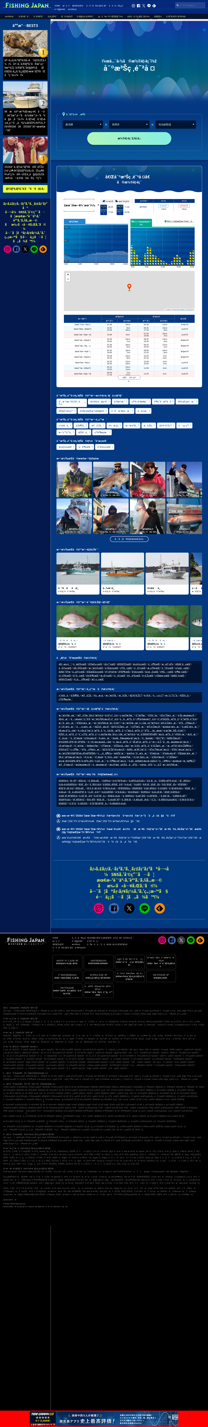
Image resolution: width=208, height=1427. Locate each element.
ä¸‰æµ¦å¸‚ (37, 1022)
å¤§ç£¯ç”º (106, 1158)
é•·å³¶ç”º (97, 1154)
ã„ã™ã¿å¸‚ (47, 1022)
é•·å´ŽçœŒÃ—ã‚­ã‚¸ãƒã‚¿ (83, 1126)
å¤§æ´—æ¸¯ (35, 1042)
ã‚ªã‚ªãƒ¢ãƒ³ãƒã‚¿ (99, 805)
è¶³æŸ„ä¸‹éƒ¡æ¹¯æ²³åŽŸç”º (104, 1025)
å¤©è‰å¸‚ (8, 1161)
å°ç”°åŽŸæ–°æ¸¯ (97, 1036)
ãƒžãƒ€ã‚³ (63, 805)
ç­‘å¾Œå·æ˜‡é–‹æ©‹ (52, 1188)
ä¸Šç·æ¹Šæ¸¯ (158, 1036)
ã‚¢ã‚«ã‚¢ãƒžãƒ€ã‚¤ (68, 786)
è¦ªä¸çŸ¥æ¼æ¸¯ (91, 751)
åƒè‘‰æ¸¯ (152, 1191)
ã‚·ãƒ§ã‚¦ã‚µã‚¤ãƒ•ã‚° (168, 801)
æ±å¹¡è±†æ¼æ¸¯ (89, 1188)
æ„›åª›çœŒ (106, 677)
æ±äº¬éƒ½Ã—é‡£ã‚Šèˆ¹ (76, 1059)
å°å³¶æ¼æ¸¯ (190, 1188)
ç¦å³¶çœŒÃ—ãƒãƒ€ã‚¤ (194, 1087)
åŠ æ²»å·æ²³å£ (142, 743)
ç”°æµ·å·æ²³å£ (134, 732)
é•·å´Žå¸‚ (35, 1151)
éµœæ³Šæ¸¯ (126, 758)
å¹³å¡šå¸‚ (201, 1025)
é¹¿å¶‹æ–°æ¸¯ (146, 1036)
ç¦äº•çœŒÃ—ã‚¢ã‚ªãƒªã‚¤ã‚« (186, 1096)
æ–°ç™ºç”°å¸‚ (65, 434)
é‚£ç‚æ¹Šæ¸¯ (8, 1042)
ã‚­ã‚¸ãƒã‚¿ (152, 782)
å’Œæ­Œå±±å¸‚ (113, 1022)
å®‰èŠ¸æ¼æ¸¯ (186, 403)
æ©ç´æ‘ (195, 1158)
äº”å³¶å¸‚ (39, 1158)
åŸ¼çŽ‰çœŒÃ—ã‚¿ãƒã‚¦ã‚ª (98, 1090)
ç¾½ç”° (6, 1183)
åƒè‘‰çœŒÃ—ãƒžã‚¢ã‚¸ (184, 1090)
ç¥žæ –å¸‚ (142, 1025)
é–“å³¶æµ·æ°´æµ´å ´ (117, 762)
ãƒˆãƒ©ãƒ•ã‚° (79, 801)
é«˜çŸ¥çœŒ (65, 677)
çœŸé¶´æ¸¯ (122, 1036)
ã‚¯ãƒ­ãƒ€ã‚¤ (128, 797)
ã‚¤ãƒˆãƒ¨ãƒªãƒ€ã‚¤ (68, 797)
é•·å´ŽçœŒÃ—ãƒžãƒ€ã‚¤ (62, 1126)
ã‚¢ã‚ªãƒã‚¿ (100, 797)
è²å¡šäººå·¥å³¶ (116, 1172)
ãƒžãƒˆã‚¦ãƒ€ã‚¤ (171, 793)
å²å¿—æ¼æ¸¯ (190, 1036)
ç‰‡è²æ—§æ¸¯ (152, 1039)
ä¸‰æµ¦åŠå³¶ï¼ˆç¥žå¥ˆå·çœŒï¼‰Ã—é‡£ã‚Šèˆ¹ (181, 1050)
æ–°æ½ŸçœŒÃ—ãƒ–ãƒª (166, 1093)
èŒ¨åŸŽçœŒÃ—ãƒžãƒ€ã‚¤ (13, 1090)
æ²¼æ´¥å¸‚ (133, 1022)
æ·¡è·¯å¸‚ (120, 1151)
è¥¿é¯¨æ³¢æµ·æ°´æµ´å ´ (71, 758)
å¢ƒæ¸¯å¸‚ (14, 1028)
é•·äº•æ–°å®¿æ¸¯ (138, 1039)
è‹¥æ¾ (161, 1180)
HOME (57, 6)
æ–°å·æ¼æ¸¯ (67, 724)
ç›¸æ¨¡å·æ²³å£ (193, 1177)
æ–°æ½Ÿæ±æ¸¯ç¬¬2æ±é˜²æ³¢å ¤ (140, 724)
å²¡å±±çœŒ (137, 673)
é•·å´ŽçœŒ (147, 677)
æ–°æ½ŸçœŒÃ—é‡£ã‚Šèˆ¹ (14, 1062)
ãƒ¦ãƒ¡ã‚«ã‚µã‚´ (114, 797)
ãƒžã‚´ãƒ (101, 801)
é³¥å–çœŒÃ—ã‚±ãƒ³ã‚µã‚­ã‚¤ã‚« (85, 1108)
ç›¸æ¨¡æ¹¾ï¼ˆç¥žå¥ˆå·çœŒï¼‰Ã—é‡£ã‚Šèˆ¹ (21, 1053)
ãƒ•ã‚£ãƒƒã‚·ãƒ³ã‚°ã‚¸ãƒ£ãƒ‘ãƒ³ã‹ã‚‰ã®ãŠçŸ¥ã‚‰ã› (110, 938)
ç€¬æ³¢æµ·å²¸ (66, 747)
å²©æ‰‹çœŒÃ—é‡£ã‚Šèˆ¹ (14, 1068)
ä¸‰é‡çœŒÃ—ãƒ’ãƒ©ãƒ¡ (174, 1099)
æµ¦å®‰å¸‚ (134, 1154)
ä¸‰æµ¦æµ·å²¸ (180, 1177)
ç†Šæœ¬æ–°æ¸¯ (178, 1191)
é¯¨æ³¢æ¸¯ (79, 747)
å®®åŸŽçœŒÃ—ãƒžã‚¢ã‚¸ (109, 1087)
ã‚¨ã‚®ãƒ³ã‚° (38, 16)
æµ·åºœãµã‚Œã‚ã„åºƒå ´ (123, 766)
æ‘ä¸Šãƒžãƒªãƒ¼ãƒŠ (147, 735)
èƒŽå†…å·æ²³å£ (68, 735)
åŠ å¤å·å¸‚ (195, 1161)
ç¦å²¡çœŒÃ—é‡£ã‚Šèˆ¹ (33, 1059)
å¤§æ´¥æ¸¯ (184, 1172)
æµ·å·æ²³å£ (166, 735)
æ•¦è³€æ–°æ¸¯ (195, 1183)
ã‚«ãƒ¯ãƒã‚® (85, 797)
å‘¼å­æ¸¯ (169, 1180)
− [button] (68, 281)
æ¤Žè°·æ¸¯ (119, 754)
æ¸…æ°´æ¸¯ (86, 1177)
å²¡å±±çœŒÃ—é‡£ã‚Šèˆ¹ (35, 1065)
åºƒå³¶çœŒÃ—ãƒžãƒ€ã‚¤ (92, 1111)
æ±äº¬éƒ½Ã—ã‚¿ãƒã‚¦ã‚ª (32, 1093)
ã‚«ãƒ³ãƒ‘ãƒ (153, 797)
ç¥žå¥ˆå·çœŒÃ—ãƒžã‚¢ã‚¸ (75, 1093)
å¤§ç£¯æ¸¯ (118, 1188)
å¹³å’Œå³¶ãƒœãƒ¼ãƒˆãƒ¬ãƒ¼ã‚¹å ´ (44, 1180)
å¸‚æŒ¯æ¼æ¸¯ (190, 728)
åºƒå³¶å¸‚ (60, 1025)
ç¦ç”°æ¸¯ (37, 1177)
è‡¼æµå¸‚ (149, 1158)
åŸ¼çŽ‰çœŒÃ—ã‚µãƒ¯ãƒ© (76, 1090)
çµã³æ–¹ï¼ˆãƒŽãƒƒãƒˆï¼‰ (110, 16)
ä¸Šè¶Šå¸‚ (80, 427)
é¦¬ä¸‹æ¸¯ (89, 758)
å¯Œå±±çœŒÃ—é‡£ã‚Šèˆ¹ (185, 1065)
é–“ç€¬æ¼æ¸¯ (66, 728)
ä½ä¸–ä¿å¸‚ (21, 1158)
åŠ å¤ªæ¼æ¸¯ (129, 1172)
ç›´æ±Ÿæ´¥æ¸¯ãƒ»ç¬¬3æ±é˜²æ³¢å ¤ (117, 735)
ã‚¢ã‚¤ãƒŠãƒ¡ (108, 793)
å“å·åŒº (88, 1025)
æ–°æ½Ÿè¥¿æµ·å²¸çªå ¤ (105, 720)
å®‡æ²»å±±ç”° (66, 412)
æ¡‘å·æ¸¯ (192, 735)
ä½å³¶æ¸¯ (7, 1039)
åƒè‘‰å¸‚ (64, 1161)
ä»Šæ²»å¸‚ (75, 1158)
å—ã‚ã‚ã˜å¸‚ (98, 1164)
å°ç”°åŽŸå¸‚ (90, 1022)
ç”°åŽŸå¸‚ (140, 1158)
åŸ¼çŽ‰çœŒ (76, 1011)
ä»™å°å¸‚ (72, 1161)
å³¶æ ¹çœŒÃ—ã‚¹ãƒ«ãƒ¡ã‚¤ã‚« (186, 1108)
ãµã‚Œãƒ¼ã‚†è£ (194, 1180)
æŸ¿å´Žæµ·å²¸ (154, 728)
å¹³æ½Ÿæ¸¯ (177, 1039)
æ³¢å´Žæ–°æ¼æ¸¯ (84, 1180)
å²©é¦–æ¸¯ (180, 735)
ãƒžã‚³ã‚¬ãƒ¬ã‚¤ (66, 789)
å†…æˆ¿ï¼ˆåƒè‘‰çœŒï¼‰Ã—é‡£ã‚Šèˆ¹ (102, 1056)
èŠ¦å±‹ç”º (17, 1161)
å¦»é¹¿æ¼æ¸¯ (105, 1191)
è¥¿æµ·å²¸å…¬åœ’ (67, 732)
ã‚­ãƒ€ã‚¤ (107, 782)
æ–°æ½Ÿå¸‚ (131, 427)
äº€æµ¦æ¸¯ (51, 1194)
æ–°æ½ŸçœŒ (96, 669)
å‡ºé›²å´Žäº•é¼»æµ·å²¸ (114, 751)
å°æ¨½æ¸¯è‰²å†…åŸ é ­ (69, 404)
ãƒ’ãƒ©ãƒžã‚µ (124, 789)
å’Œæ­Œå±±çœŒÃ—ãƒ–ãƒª (37, 1108)
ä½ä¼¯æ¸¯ (128, 1188)
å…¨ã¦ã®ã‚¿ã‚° (116, 6)
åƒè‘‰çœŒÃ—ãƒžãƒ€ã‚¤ (143, 1090)
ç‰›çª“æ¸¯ (66, 1188)
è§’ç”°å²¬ (160, 739)
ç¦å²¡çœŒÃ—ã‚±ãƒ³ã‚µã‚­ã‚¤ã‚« (140, 1121)
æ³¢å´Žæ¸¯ (103, 1042)
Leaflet (168, 311)
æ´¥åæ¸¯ (76, 1188)
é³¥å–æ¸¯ (38, 1188)
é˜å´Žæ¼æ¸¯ (29, 1036)
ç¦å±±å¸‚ (115, 1154)
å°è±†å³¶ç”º (42, 1154)
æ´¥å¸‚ (141, 1154)
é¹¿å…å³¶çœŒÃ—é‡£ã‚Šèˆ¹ (142, 1065)
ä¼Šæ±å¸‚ (169, 1022)
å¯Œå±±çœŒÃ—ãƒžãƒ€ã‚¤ (39, 1096)
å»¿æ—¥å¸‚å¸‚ (128, 1161)
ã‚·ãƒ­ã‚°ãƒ (166, 797)
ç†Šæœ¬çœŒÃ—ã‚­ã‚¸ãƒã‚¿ (175, 1126)
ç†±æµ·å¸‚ (79, 1025)
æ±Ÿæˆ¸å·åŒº (121, 1025)
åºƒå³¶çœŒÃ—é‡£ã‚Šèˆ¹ (183, 1059)
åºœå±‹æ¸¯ (155, 754)
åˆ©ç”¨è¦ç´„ (93, 941)
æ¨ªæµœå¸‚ (27, 1022)
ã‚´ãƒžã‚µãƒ (95, 782)
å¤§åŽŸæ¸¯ (17, 1036)
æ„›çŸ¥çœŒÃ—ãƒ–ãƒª (70, 1099)
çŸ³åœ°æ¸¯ (106, 747)
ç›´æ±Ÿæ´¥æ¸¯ (127, 717)
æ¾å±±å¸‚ (106, 1154)
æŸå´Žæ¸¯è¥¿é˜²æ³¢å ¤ (90, 717)
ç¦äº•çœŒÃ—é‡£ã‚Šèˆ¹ (121, 1059)
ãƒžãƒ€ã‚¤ (63, 782)
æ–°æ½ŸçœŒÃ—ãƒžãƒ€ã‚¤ (145, 1093)
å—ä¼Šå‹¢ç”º (164, 1154)
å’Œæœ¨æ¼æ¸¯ (186, 754)
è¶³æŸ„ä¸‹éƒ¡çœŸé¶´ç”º (155, 1022)
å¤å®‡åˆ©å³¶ (148, 1194)
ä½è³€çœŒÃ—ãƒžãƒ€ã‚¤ (42, 1126)
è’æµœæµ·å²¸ (100, 766)
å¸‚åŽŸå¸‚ (87, 1164)
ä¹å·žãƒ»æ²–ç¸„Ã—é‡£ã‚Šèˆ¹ (117, 1050)
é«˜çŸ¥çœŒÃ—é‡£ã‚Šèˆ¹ (76, 1065)
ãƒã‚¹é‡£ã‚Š (66, 16)
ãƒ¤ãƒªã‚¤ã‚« (65, 801)
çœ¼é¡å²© (146, 766)
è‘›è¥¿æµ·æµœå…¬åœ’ (160, 1172)
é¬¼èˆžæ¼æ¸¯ (142, 758)
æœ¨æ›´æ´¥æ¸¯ (93, 1191)
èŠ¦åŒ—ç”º (56, 1158)
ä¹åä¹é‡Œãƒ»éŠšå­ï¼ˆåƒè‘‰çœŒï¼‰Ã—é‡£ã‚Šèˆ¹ (61, 1056)
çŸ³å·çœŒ (126, 669)
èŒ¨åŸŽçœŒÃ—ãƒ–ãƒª (55, 1090)
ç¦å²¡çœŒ (119, 677)
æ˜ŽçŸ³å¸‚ (178, 1022)
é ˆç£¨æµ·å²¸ (76, 1177)
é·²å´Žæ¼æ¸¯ (158, 747)
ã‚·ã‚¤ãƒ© (162, 789)
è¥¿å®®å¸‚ (53, 1164)
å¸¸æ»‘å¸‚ (71, 1154)
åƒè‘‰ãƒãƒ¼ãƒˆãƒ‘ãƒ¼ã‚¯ (123, 1191)
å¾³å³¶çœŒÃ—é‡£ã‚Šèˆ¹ (120, 1065)
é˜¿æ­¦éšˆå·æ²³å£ (158, 1183)
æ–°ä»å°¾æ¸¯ (100, 1194)
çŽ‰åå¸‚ (176, 1161)
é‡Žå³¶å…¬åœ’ (27, 1177)
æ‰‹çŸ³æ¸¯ (178, 1036)
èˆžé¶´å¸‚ (47, 1161)
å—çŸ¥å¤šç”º (151, 1154)
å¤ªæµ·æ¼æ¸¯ (47, 1042)
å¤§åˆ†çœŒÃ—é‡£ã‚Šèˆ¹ (97, 1068)
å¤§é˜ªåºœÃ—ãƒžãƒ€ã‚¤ (76, 1105)
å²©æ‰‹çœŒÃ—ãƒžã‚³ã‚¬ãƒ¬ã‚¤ (64, 1087)
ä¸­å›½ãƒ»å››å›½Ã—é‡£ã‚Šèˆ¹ (94, 1050)
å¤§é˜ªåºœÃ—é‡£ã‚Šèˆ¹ (36, 1062)
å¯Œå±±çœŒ (104, 448)
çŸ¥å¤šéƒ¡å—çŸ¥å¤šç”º (31, 1025)
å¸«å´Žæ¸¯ (109, 1183)
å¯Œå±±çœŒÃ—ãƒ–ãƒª (59, 1096)
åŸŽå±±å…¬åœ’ (121, 747)
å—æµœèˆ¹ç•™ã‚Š (80, 720)
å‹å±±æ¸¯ (143, 412)
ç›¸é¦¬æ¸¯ (94, 1177)
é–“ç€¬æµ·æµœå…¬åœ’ (99, 743)
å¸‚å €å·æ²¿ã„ (165, 1039)
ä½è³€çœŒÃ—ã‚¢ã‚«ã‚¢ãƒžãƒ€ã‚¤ (17, 1126)
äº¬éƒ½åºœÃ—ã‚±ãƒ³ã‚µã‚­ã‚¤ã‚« (15, 1105)
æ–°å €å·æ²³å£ (140, 747)
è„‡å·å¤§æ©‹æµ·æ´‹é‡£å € (143, 762)
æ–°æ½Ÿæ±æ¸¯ (67, 717)
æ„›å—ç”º (124, 1158)
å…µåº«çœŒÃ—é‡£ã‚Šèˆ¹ (141, 1059)
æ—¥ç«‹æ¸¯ (69, 1183)
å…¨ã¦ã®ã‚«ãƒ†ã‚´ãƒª (96, 6)
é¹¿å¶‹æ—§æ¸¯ (56, 1036)
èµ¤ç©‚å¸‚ (70, 1164)
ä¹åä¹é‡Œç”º (84, 1151)
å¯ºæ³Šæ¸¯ (141, 717)
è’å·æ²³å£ (127, 720)
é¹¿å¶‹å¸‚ (57, 1022)
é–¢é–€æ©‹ (118, 1183)
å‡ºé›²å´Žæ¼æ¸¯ (120, 728)
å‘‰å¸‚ (5, 1154)
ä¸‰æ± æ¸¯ (103, 1177)
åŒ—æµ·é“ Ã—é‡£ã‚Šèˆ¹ (163, 1062)
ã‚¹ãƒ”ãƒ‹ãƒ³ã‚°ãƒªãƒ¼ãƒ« (176, 16)
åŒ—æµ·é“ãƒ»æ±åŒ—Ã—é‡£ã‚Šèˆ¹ (145, 1050)
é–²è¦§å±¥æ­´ (60, 9)
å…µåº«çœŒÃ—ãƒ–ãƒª (133, 1105)
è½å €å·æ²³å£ (113, 732)
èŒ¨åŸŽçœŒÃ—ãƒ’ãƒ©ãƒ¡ (35, 1090)
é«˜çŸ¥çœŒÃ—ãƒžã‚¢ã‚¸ (75, 1121)
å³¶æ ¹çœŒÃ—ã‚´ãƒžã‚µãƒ (14, 1111)
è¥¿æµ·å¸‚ (101, 1161)
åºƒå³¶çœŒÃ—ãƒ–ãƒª (111, 1111)
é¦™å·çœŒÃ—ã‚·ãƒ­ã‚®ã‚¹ (137, 1116)
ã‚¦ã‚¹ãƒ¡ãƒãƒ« (169, 786)
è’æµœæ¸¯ (148, 739)
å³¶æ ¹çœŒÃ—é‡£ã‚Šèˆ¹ (56, 1068)
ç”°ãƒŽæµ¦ (172, 758)
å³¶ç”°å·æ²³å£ (162, 403)
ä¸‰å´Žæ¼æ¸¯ (140, 1191)
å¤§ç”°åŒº (132, 1025)
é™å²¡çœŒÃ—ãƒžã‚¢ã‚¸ (33, 1099)
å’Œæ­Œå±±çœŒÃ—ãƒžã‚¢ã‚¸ (60, 1108)
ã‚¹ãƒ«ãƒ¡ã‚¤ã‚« (176, 789)
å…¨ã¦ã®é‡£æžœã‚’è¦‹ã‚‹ (129, 540)
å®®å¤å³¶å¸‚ (9, 1158)
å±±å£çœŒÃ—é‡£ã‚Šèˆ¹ (185, 1062)
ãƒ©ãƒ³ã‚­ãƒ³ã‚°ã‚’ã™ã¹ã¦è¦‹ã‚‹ (25, 188)
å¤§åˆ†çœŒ (177, 677)
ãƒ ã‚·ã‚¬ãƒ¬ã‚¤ (94, 789)
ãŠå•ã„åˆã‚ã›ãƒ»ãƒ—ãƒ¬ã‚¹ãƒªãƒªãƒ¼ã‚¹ (107, 944)
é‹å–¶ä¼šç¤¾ (79, 948)
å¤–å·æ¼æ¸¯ (189, 1039)
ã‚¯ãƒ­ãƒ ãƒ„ (127, 801)
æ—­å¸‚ (44, 1025)
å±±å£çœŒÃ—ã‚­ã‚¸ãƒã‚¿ (14, 1116)
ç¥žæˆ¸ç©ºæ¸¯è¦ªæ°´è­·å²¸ (158, 1188)
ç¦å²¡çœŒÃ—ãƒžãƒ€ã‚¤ (95, 1121)
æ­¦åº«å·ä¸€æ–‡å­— (105, 1188)
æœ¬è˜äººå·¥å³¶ (114, 1194)
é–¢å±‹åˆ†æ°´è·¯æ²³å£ (90, 732)
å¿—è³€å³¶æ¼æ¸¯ (186, 1194)
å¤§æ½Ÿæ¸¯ (93, 747)
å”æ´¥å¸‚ (48, 1158)
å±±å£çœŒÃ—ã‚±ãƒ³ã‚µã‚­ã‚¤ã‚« (154, 1111)
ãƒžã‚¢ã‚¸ (82, 782)
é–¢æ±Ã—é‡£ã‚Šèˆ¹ (11, 1050)
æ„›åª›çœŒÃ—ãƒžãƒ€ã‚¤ (157, 1116)
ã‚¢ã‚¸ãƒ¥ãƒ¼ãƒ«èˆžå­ (11, 1177)
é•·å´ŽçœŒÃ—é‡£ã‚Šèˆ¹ (164, 1065)
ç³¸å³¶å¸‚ (197, 1022)
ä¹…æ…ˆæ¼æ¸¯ (82, 1036)
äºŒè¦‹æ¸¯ (170, 1177)
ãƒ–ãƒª (73, 782)
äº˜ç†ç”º (115, 1158)
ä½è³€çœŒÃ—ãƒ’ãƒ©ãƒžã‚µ (164, 1121)
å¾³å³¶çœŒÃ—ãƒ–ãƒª (34, 1116)
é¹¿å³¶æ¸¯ (49, 1172)
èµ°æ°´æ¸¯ (27, 1039)
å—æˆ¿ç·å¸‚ (102, 1022)
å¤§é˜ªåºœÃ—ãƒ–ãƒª (94, 1105)
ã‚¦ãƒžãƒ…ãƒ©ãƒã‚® (113, 786)
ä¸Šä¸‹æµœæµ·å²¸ (186, 717)
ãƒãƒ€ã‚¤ (185, 782)
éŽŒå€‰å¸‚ (51, 1025)
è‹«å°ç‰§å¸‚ (27, 1164)
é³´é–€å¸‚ (53, 1151)
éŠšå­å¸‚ (6, 1028)
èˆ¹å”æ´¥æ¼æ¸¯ (121, 412)
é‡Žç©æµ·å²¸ (102, 728)
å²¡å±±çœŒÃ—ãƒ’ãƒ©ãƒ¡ (73, 1111)
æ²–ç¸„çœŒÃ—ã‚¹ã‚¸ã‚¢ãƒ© (88, 1130)
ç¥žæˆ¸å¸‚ (176, 1151)
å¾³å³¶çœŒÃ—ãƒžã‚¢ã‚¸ (53, 1116)
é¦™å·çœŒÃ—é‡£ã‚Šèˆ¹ (76, 1068)
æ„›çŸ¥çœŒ (154, 669)
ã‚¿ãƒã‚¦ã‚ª (94, 793)
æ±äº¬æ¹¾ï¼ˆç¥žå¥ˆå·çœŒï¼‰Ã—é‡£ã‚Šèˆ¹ (94, 1053)
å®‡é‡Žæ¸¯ (174, 1172)
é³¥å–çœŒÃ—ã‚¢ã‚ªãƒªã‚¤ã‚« (111, 1108)
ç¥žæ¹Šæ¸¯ (7, 1036)
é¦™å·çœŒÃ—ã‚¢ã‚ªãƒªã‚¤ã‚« (114, 1116)
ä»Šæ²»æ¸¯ (119, 403)
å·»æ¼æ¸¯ (105, 739)
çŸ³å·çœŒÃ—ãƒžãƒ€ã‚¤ (118, 1096)
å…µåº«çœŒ (78, 673)
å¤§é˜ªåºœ (64, 673)
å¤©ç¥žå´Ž (79, 1183)
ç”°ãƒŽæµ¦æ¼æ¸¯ (10, 1191)
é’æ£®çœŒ (79, 665)
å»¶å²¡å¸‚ (183, 1151)
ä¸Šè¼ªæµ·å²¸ (158, 758)
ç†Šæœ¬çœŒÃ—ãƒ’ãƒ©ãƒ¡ (152, 1126)
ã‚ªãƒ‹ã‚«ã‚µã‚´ (109, 789)
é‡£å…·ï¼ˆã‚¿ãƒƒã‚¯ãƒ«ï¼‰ (138, 16)
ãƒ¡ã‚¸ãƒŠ (91, 801)
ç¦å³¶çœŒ (84, 448)
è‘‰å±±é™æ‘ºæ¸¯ (22, 1042)
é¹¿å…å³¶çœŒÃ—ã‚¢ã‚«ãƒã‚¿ (15, 1130)
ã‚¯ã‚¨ (154, 801)
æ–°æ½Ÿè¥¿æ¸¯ (171, 766)
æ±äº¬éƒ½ (167, 665)
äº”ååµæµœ (153, 732)
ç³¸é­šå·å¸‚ (64, 427)
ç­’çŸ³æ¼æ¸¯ (138, 728)
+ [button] (68, 276)
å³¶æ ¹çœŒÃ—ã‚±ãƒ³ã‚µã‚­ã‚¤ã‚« (161, 1108)
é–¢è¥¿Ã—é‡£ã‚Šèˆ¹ (29, 1050)
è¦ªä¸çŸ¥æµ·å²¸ (187, 724)
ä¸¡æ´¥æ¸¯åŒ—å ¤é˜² (174, 732)
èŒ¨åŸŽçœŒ (80, 669)
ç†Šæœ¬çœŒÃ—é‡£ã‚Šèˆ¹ (98, 1065)
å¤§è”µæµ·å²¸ (98, 1180)
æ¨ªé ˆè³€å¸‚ (8, 1022)
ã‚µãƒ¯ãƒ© (140, 797)
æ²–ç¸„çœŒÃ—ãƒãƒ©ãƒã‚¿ (132, 1130)
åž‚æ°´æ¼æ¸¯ (173, 1183)
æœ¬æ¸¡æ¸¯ (184, 1183)
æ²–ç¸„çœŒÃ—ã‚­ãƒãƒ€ (109, 1130)
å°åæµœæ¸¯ (144, 1172)
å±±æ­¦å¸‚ (170, 1025)
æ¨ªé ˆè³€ (20, 1188)
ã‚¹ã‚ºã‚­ (72, 805)
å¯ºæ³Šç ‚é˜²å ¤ (189, 720)
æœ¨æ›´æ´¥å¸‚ (129, 1151)
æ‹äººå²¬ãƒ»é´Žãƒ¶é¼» (179, 747)
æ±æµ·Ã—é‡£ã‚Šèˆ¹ (46, 1050)
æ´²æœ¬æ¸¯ (52, 1191)
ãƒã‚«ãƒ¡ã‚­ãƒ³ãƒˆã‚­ (77, 793)
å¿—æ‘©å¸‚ (25, 1154)
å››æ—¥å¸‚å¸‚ (54, 1154)
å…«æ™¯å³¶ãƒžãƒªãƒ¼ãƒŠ (19, 1183)
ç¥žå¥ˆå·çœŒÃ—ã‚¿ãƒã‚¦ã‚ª (122, 1093)
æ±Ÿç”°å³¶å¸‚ (89, 1154)
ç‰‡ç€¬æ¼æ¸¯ (10, 1194)
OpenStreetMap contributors (183, 311)
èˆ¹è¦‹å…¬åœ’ (111, 758)
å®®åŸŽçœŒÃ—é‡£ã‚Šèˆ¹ (98, 1062)
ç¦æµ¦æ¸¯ (71, 1039)
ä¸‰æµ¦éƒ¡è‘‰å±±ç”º (183, 1025)
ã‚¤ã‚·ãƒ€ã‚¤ (150, 789)
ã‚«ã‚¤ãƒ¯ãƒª (114, 801)
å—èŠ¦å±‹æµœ (24, 1180)
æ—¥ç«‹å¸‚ (72, 1022)
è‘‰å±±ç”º (109, 1161)
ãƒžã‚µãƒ (80, 789)
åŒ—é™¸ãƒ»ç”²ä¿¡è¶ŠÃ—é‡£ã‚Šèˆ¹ (69, 1050)
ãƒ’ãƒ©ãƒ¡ (182, 786)
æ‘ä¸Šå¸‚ (148, 427)
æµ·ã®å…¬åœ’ (64, 1191)
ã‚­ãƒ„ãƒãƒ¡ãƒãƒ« (151, 786)
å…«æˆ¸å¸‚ (39, 1161)
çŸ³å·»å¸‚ (160, 1151)
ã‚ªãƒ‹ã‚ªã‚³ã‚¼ (186, 801)
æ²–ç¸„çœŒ (98, 681)
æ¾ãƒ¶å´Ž (189, 762)
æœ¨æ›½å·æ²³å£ (149, 1180)
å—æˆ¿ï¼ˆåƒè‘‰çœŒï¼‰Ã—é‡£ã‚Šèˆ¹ (20, 1056)
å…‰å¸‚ (32, 1161)
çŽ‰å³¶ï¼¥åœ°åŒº (133, 1180)
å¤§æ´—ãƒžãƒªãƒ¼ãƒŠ (66, 1180)
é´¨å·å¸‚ (64, 1022)
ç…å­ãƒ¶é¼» (105, 754)
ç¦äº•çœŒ (140, 669)
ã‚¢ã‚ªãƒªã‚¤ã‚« (119, 782)
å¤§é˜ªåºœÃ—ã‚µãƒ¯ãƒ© (114, 1105)
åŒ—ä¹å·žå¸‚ (188, 1022)
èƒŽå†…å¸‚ (83, 434)
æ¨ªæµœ (105, 1172)
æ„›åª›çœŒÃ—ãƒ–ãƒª (176, 1116)
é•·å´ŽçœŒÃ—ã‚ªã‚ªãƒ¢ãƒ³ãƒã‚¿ (106, 1126)
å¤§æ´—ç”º (66, 1158)
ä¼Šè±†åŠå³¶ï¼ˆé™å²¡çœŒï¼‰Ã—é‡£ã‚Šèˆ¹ (180, 1053)
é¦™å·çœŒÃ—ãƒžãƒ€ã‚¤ (92, 1116)
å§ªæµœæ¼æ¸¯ (91, 1042)
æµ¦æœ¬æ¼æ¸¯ (171, 728)
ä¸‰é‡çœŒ (182, 669)
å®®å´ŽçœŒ (65, 681)
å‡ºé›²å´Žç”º (165, 427)
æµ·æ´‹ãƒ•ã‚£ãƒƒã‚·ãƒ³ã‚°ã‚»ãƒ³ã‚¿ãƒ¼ (76, 762)
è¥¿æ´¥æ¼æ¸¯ (114, 1042)
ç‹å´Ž (157, 766)
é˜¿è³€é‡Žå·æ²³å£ (168, 720)
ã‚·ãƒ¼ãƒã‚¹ (24, 16)
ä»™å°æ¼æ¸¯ (140, 1188)
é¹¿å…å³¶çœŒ (82, 681)
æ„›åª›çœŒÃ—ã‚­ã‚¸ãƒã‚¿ (13, 1121)
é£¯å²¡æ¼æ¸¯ (111, 1036)
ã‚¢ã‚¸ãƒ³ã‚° (52, 16)
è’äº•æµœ (76, 739)
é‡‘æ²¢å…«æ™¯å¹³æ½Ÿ (121, 1039)
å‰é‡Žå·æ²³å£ (27, 1191)
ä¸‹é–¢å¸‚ (96, 1151)
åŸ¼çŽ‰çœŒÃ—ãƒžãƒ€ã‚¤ (122, 1090)
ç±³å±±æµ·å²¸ (90, 739)
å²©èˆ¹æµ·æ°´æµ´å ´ (182, 751)
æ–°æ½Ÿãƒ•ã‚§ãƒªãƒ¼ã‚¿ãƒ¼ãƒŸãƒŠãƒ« (77, 754)
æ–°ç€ (66, 6)
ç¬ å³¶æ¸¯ (75, 751)
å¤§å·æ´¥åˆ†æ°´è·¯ (137, 751)
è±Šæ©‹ (89, 1194)
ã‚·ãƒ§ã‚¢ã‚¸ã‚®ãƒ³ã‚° (85, 16)
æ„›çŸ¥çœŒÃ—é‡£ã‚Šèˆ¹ (162, 1059)
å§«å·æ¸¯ (64, 720)
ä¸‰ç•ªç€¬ (57, 1172)
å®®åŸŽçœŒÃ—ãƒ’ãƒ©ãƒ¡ (87, 1087)
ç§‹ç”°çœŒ (109, 665)
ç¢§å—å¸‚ (81, 1161)
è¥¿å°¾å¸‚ (55, 1161)
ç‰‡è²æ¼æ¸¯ (158, 1177)
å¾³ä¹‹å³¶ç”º (91, 1161)
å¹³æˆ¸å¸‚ (168, 1151)
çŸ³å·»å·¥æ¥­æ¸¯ (139, 403)
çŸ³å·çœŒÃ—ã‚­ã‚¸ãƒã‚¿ (97, 1096)
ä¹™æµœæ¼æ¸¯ (92, 1039)
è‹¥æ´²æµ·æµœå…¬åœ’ (12, 1172)
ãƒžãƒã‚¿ (189, 789)
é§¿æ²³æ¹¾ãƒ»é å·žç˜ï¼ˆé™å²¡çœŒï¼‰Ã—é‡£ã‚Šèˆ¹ (137, 1053)
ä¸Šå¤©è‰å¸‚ (86, 1158)
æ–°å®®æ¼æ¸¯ (164, 1191)
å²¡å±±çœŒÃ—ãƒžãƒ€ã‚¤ (53, 1111)
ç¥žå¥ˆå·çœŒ (182, 665)
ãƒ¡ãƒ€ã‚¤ (145, 793)
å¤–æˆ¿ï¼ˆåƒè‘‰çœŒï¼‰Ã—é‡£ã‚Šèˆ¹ (57, 1053)
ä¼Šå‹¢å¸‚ (32, 1158)
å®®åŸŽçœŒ (124, 665)
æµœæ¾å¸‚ (44, 1151)
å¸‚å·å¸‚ (159, 1161)
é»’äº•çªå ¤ (111, 717)
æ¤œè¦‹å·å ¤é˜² (37, 1183)
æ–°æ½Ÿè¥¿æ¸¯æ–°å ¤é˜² (107, 724)
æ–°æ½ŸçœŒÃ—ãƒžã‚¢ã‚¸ (187, 1093)
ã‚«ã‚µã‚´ (129, 786)
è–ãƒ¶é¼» (165, 762)
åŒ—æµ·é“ (65, 665)
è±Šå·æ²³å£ (130, 1183)
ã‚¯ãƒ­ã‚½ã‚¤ (95, 786)
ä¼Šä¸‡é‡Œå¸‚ (195, 1154)
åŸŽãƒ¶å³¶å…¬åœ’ (79, 1191)
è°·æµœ (99, 758)
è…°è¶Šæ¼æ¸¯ (133, 1036)
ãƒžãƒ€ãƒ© (137, 789)
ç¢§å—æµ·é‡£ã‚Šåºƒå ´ (114, 1180)
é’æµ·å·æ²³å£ (122, 743)
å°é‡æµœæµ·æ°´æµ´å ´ (176, 743)
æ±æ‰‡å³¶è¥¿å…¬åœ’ (117, 1177)
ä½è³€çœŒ (133, 677)
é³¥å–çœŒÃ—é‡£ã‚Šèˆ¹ (141, 1062)
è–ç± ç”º (184, 427)
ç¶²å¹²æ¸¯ (174, 1194)
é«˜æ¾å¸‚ (118, 1161)
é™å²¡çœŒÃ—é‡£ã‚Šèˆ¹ (13, 1059)
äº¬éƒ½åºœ (111, 673)
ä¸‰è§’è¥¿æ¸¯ (41, 1191)
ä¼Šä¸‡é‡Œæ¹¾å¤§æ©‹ (92, 412)
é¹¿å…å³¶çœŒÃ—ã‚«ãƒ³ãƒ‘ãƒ (41, 1130)
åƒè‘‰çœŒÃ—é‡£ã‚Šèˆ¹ (193, 1056)
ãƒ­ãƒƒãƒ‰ (158, 16)
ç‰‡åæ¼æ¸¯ (75, 1042)
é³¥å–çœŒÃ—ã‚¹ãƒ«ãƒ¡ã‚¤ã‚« (136, 1108)
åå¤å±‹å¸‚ (15, 1154)
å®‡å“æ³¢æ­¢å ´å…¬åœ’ (66, 1194)
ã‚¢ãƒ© (137, 786)
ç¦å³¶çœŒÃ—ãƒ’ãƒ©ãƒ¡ (173, 1087)
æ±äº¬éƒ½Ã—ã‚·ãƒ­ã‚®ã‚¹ (54, 1093)
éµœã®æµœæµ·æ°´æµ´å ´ (126, 739)
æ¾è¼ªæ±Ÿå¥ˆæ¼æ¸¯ (56, 1039)
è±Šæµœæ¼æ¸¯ (95, 1172)
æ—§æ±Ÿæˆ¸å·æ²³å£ (60, 1177)
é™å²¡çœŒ (167, 669)
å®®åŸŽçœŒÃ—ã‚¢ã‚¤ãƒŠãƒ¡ (131, 1087)
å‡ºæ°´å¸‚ (110, 1164)
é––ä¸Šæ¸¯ (46, 1177)
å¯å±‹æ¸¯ (64, 739)
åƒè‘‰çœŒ (65, 669)
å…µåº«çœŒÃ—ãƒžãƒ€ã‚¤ (153, 1105)
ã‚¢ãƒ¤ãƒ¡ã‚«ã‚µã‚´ (118, 805)
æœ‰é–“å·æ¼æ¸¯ (137, 754)
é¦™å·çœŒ (78, 677)
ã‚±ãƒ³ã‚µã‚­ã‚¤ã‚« (137, 782)
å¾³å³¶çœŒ (92, 677)
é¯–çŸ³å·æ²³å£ (88, 735)
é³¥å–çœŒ (166, 673)
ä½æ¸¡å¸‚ (114, 427)
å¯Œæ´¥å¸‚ (124, 1022)
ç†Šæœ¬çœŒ (162, 677)
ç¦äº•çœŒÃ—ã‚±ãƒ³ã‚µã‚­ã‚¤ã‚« (141, 1096)
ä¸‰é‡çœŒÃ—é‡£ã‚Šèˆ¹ (120, 1062)
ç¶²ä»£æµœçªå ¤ (146, 720)
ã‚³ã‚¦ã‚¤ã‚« (120, 793)
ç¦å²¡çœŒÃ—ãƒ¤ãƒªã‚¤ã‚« (116, 1121)
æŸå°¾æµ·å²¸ (66, 766)
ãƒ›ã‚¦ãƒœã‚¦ (133, 793)
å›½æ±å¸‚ (126, 1164)
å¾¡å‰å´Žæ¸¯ (9, 1188)
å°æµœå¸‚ (7, 1025)
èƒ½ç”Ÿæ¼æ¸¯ (168, 717)
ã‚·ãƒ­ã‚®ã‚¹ (83, 805)
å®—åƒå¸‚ (18, 1022)
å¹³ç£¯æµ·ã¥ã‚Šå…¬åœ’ (95, 1183)
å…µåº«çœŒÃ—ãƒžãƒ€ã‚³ (173, 1105)
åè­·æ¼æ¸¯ (143, 1183)
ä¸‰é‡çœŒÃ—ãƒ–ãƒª (132, 1099)
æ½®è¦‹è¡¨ (72, 9)
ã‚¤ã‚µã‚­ (63, 793)
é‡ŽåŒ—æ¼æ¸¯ (10, 1180)
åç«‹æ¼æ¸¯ (84, 728)
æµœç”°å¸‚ (97, 1158)
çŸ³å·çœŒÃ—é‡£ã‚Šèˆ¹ (118, 1068)
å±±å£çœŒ (151, 673)
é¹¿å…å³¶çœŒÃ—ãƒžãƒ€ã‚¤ (66, 1130)
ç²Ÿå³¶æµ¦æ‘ (101, 434)
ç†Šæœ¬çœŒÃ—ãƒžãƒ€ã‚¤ (130, 1126)
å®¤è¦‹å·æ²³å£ (176, 1188)
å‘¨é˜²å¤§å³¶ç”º (25, 1151)
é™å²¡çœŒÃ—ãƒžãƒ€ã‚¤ (13, 1099)
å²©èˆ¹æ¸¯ (153, 717)
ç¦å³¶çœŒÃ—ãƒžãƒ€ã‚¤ (153, 1087)
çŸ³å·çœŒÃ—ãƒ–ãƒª (77, 1096)
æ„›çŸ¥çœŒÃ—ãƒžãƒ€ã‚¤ (90, 1099)
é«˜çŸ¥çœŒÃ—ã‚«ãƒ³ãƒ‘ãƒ (35, 1121)
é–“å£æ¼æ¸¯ (43, 1036)
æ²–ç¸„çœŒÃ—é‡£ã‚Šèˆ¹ (56, 1062)
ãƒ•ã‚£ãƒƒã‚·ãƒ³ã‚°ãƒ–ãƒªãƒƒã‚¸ (72, 743)
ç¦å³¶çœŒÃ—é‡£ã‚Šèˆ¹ (35, 1068)
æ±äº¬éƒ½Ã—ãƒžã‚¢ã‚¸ (12, 1093)
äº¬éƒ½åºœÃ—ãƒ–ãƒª (37, 1105)
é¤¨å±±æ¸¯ (81, 1194)
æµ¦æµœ (176, 762)
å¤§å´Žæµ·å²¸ (174, 739)
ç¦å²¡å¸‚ (16, 1025)
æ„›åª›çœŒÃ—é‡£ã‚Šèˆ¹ (56, 1065)
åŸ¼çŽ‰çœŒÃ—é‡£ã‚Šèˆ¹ (14, 1065)
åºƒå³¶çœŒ (124, 673)
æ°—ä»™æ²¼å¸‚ (140, 1161)
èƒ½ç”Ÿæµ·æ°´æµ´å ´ (160, 751)
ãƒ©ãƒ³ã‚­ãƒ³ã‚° (78, 6)
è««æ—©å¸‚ (135, 1164)
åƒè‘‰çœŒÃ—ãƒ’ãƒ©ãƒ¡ (164, 1090)
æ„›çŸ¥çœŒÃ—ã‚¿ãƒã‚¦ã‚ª (111, 1099)
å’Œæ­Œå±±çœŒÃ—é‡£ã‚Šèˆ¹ (98, 1059)
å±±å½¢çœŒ (65, 448)
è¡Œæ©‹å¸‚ (151, 1161)
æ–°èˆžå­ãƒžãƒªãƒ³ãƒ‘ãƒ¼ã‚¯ (139, 1177)
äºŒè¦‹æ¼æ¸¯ (84, 724)
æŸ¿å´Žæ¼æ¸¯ (169, 724)
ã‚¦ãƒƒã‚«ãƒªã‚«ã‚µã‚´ (168, 782)
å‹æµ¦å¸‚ (80, 1022)
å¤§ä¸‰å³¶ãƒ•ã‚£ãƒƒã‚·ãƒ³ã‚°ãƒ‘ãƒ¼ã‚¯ (32, 1194)
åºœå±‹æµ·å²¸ (169, 754)
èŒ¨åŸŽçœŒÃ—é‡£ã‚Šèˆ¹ (54, 1059)
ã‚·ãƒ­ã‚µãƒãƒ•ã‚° (142, 801)
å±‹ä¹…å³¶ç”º (16, 1164)
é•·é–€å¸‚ (133, 1158)
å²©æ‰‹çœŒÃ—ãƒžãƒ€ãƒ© (39, 1087)
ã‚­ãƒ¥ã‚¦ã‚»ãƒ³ (179, 797)
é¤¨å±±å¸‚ (141, 1022)
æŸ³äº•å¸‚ (7, 1164)
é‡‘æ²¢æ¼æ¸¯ (69, 1036)
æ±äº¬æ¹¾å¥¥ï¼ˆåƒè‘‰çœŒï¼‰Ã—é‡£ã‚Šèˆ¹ (139, 1056)
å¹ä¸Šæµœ (191, 1191)
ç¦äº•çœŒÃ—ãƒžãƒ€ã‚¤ (164, 1096)
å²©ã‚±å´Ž (63, 751)
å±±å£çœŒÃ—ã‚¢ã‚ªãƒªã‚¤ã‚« (180, 1111)
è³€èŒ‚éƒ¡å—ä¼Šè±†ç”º (156, 1025)
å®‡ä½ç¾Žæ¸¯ (38, 1039)
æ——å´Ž (156, 743)
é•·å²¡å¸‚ (147, 697)
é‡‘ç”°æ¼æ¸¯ (106, 1039)
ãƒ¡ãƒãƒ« (83, 786)
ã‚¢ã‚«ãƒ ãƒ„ (157, 793)
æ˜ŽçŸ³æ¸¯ (17, 1039)
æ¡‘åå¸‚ (167, 1161)
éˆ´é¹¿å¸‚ (186, 1158)
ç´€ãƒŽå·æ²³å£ (163, 1194)
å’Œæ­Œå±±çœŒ (95, 673)
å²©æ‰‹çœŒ (95, 665)
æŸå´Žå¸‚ (97, 427)
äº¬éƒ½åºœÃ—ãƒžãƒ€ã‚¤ (55, 1105)
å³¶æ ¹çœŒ (181, 673)
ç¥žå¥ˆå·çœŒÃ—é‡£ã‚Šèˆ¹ (171, 1056)
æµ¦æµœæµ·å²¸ (83, 766)
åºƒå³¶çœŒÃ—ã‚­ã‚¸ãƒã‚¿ (131, 1111)
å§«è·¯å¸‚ (112, 1151)
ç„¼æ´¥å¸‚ (178, 1158)
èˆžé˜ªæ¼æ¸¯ (80, 1172)
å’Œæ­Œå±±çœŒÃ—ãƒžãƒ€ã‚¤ (15, 1108)
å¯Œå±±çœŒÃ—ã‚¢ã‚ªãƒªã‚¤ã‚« (15, 1096)
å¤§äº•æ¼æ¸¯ (61, 1042)
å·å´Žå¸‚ (117, 1164)
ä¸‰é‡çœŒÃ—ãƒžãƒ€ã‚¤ (152, 1099)
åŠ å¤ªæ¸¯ (169, 1036)
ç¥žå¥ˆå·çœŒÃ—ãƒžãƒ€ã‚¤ (98, 1093)
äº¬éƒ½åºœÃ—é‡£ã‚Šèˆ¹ (76, 1062)
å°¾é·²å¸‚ (44, 1164)
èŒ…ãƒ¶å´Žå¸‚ (176, 1154)
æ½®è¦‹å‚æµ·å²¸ (98, 403)
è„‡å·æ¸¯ (100, 762)
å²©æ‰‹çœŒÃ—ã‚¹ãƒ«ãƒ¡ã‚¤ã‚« (15, 1087)
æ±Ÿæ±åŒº (69, 1025)
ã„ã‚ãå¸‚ (168, 1158)
